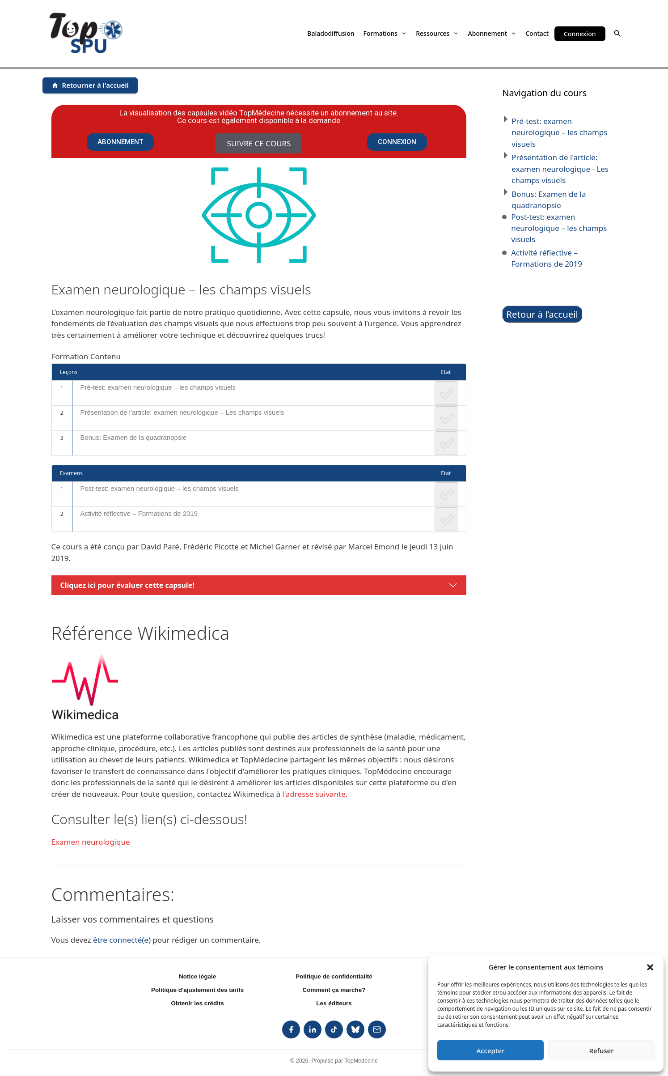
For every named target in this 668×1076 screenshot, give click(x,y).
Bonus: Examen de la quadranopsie (133, 437)
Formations (385, 33)
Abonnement (492, 33)
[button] (650, 966)
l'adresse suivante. (314, 794)
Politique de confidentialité (334, 976)
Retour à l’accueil (542, 314)
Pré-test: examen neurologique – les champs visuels (158, 387)
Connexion (580, 34)
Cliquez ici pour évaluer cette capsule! (127, 585)
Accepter (490, 1050)
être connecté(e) (122, 940)
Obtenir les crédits (197, 1003)
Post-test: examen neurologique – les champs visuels (159, 488)
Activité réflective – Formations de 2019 (139, 513)
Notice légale (197, 976)
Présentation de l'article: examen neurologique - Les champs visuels (560, 168)
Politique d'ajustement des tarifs (197, 990)
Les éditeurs (334, 1003)
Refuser (601, 1050)
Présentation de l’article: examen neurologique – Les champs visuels (182, 412)
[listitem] (291, 1029)
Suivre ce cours (259, 143)
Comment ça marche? (333, 990)
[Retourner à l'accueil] (90, 85)
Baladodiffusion (330, 33)
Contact (537, 33)
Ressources (437, 33)
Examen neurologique (90, 842)
